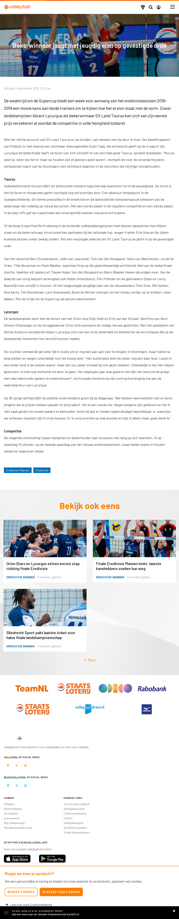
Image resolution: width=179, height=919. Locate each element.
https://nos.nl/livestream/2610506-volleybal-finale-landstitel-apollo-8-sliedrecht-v (89, 912)
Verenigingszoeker (74, 808)
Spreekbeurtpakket (75, 827)
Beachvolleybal (13, 808)
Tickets (68, 818)
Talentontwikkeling (75, 813)
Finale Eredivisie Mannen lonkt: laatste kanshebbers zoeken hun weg (128, 566)
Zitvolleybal (11, 813)
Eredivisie (41, 470)
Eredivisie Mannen (18, 470)
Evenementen (12, 818)
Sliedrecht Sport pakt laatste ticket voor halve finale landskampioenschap (40, 635)
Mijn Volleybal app (14, 823)
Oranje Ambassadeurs (77, 832)
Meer (89, 660)
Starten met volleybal (76, 804)
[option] (32, 709)
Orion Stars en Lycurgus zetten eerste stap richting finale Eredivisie (43, 566)
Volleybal (9, 804)
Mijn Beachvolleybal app (18, 827)
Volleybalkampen (73, 823)
